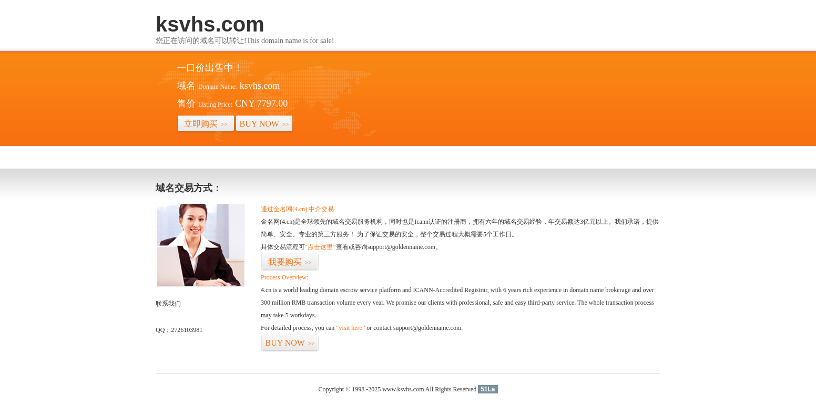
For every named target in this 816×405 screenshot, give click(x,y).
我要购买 (290, 261)
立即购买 (206, 123)
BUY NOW (264, 123)
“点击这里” (320, 247)
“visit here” (350, 327)
